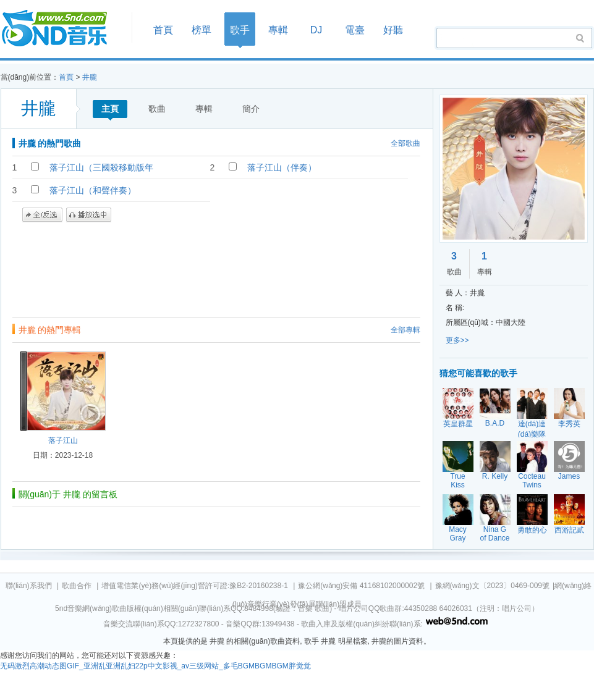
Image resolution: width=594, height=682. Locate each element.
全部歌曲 (405, 143)
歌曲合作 (76, 585)
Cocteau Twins (532, 480)
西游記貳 (569, 530)
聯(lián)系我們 (29, 585)
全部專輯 (405, 330)
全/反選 (42, 215)
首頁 (62, 29)
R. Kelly (494, 476)
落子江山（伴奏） (281, 167)
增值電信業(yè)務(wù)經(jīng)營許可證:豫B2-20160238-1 (194, 585)
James (569, 476)
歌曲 (157, 109)
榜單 (201, 30)
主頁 (110, 109)
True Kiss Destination (461, 485)
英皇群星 (458, 423)
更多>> (457, 340)
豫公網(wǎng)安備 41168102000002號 (361, 585)
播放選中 (88, 215)
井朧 (89, 77)
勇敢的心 (532, 530)
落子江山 (63, 440)
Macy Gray (458, 533)
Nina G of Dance (494, 533)
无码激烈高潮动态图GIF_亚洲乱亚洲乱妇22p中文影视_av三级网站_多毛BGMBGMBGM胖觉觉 (155, 666)
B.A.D (494, 423)
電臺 (355, 30)
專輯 (278, 30)
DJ (316, 30)
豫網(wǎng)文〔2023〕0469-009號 (492, 585)
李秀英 (569, 423)
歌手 (240, 30)
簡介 (251, 109)
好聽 (393, 30)
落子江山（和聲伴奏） (92, 190)
